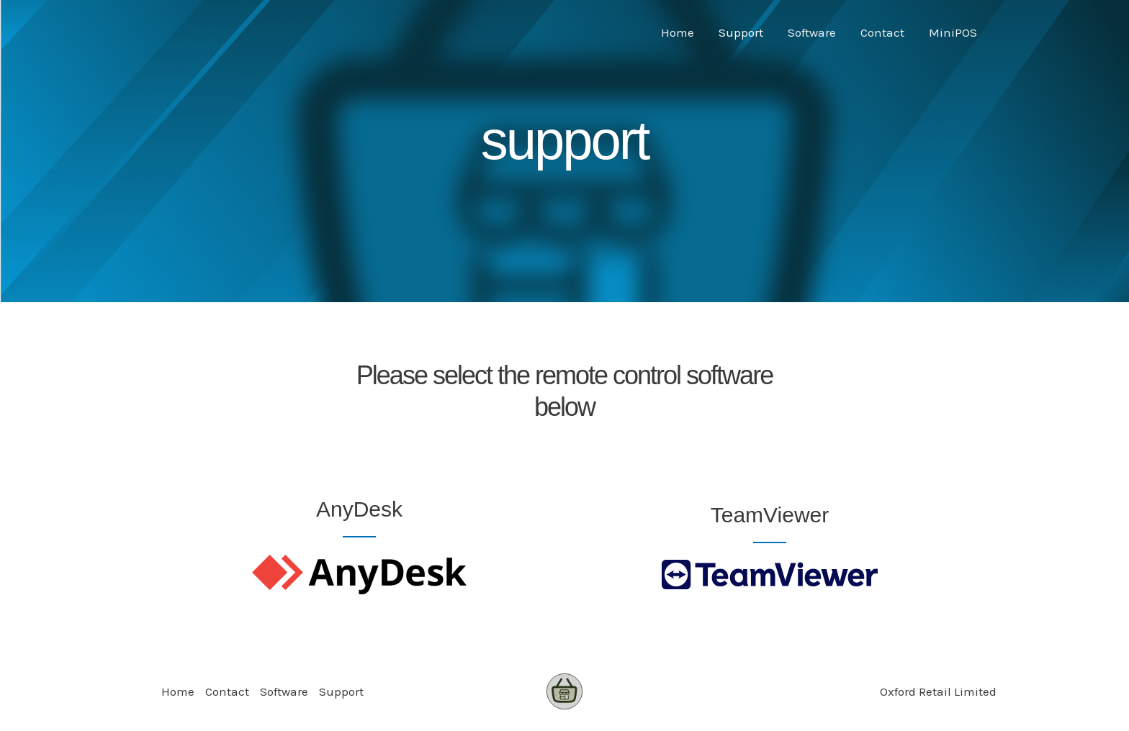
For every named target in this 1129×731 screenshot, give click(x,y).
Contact (882, 32)
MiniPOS (953, 32)
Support (741, 32)
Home (677, 32)
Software (812, 32)
